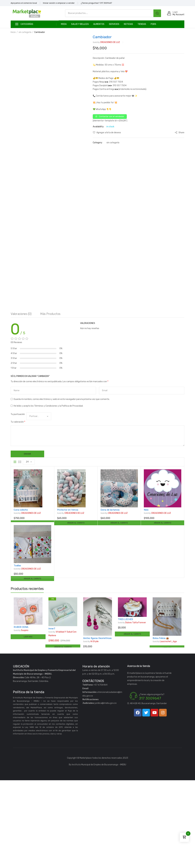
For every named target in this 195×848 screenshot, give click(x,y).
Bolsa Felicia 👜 (161, 706)
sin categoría (25, 32)
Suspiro (21, 698)
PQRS (153, 24)
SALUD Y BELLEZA (80, 24)
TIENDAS (142, 24)
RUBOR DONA (21, 694)
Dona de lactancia (110, 577)
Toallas (17, 633)
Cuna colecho (21, 577)
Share (179, 133)
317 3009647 (150, 766)
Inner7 (51, 696)
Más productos (50, 380)
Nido (146, 577)
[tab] (21, 381)
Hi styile (91, 709)
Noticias (128, 24)
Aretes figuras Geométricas (97, 706)
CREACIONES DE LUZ (106, 42)
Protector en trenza (67, 577)
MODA (64, 24)
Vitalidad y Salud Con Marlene (62, 701)
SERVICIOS (114, 24)
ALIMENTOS (98, 24)
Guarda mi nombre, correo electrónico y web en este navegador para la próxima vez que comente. (62, 466)
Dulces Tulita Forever (132, 690)
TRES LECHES (125, 687)
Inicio (13, 32)
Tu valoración (18, 488)
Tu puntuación (18, 481)
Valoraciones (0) (21, 380)
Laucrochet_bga (165, 709)
